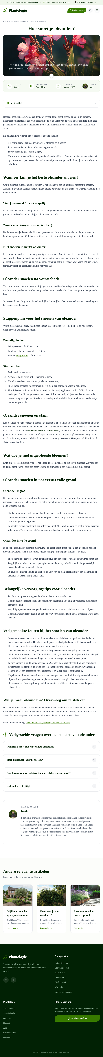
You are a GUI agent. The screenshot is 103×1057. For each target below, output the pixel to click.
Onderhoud (59, 977)
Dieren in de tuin (62, 968)
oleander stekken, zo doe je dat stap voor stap (47, 722)
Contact (6, 1023)
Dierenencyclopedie (63, 992)
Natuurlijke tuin (61, 963)
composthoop (22, 355)
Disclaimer (8, 1037)
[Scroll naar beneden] (51, 75)
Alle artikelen (9, 1008)
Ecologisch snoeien (18, 21)
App (5, 1028)
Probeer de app (76, 10)
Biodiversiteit (60, 982)
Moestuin (59, 987)
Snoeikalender (9, 1013)
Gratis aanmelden (77, 1018)
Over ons (7, 1018)
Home (5, 21)
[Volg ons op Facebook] (13, 980)
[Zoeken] (90, 10)
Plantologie (15, 10)
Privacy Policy (9, 1033)
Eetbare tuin (60, 972)
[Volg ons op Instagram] (6, 980)
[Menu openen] (97, 10)
